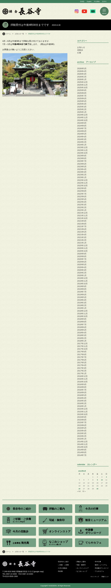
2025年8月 (82, 93)
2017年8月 (82, 354)
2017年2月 (82, 371)
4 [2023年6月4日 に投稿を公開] (106, 477)
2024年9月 (82, 123)
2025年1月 (82, 112)
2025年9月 (82, 90)
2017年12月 (82, 343)
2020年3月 (82, 270)
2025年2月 (82, 109)
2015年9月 (82, 417)
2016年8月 (82, 387)
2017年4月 (82, 365)
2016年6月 (82, 392)
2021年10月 (82, 218)
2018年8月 (82, 322)
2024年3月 (82, 139)
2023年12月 (82, 147)
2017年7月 (82, 357)
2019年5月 (82, 297)
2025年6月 (82, 98)
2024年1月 (82, 145)
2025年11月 (82, 85)
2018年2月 (82, 338)
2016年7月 (82, 390)
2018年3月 (82, 335)
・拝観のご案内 (80, 561)
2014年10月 (82, 447)
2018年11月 (82, 314)
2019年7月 (82, 292)
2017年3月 (82, 368)
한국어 (104, 1)
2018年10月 (82, 316)
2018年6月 (82, 327)
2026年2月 (82, 77)
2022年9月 (82, 188)
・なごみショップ (81, 571)
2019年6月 (82, 295)
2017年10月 (82, 349)
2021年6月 (82, 229)
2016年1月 (82, 406)
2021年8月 (82, 224)
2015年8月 (82, 420)
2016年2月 (82, 403)
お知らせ (81, 47)
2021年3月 (82, 237)
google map (38, 571)
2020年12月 (82, 245)
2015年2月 (82, 436)
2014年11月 (82, 444)
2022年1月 (82, 210)
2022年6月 (82, 196)
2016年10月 (82, 382)
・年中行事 (97, 561)
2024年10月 (82, 120)
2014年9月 (82, 450)
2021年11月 (82, 215)
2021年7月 (82, 226)
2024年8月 (82, 126)
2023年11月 (82, 150)
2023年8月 (82, 158)
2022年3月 (82, 205)
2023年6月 (82, 164)
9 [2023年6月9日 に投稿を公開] (97, 480)
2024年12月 (82, 115)
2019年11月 (82, 281)
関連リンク (105, 576)
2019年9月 (82, 286)
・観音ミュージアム (100, 565)
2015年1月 (82, 439)
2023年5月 (82, 167)
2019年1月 (82, 308)
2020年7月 (82, 259)
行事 (79, 53)
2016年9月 (82, 384)
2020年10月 (82, 251)
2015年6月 (82, 425)
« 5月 (79, 491)
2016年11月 (82, 379)
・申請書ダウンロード (101, 568)
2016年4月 (82, 398)
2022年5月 (82, 199)
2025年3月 (82, 107)
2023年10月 (82, 153)
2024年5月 (82, 134)
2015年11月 (82, 412)
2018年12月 (82, 311)
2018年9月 (82, 319)
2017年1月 (82, 373)
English (89, 1)
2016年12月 (82, 376)
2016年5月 (82, 395)
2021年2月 (82, 240)
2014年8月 (82, 452)
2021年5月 (82, 232)
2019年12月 (82, 278)
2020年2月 (82, 273)
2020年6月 (82, 262)
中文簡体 (97, 1)
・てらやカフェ (98, 571)
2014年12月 (82, 442)
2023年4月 (82, 169)
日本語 (82, 1)
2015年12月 (82, 409)
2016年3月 (82, 401)
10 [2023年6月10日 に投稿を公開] (102, 480)
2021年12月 (82, 213)
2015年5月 (82, 428)
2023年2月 (82, 175)
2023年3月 (82, 172)
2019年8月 (82, 289)
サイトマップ (95, 576)
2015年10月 (82, 414)
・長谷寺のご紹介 (63, 561)
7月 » (84, 491)
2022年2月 (82, 207)
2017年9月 (82, 352)
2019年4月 (82, 300)
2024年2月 (82, 142)
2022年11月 (82, 183)
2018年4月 (82, 333)
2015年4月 (82, 431)
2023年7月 (82, 161)
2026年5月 (82, 68)
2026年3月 (82, 74)
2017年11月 (82, 346)
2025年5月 (82, 101)
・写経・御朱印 (80, 565)
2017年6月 (82, 360)
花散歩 (80, 50)
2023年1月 (82, 177)
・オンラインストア (82, 568)
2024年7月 (82, 128)
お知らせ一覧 (19, 34)
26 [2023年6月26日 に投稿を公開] (79, 489)
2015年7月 (82, 422)
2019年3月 (82, 303)
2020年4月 (82, 267)
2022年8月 (82, 191)
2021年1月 (82, 243)
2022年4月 (82, 202)
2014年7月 (82, 455)
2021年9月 (82, 221)
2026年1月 (82, 79)
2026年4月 (82, 71)
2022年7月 (82, 194)
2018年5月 (82, 330)
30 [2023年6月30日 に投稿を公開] (97, 489)
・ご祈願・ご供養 (63, 565)
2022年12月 (82, 180)
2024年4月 (82, 137)
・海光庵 (60, 571)
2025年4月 (82, 104)
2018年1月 (82, 341)
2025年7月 (82, 96)
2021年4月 (82, 235)
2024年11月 (82, 117)
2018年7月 (82, 324)
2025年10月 (82, 87)
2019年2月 (82, 305)
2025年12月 (82, 82)
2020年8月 (82, 256)
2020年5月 (82, 264)
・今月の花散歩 (62, 568)
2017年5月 (82, 363)
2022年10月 (82, 186)
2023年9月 (82, 156)
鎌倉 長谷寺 (21, 11)
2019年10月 (82, 284)
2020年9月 (82, 254)
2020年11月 (82, 248)
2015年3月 (82, 433)
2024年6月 (82, 131)
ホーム (8, 34)
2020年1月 (82, 275)
